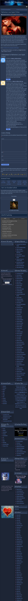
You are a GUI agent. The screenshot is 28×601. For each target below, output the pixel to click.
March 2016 (19, 584)
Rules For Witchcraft (20, 265)
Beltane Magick (19, 284)
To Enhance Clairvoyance (7, 231)
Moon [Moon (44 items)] (18, 400)
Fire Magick (19, 314)
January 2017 (19, 567)
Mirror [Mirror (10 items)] (16, 400)
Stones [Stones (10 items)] (25, 405)
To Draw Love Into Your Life (21, 9)
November (5, 402)
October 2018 (19, 536)
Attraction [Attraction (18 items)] (17, 387)
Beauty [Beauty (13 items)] (21, 387)
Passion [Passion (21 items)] (18, 402)
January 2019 (19, 531)
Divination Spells (20, 307)
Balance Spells (19, 277)
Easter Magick (19, 309)
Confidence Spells (20, 301)
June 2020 (18, 513)
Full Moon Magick (20, 319)
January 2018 (19, 546)
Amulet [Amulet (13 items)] (20, 386)
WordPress (10, 599)
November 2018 (20, 534)
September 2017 (20, 553)
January (4, 386)
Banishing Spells (20, 278)
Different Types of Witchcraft (20, 251)
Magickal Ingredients (20, 440)
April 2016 (18, 583)
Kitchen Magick (9, 50)
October (4, 400)
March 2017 (19, 564)
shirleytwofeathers (19, 14)
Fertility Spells (19, 312)
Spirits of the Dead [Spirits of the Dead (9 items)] (20, 405)
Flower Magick (19, 316)
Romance (9, 51)
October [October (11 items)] (25, 400)
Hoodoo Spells (19, 328)
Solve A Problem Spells (21, 373)
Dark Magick (19, 302)
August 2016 (19, 576)
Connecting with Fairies (6, 228)
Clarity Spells (19, 297)
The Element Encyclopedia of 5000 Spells (11, 48)
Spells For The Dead (20, 375)
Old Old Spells (19, 349)
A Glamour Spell (14, 181)
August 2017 (19, 555)
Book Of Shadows (14, 2)
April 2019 (18, 525)
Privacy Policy (5, 446)
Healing (4, 434)
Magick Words (19, 340)
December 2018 (20, 532)
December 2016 (20, 569)
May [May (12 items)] (21, 399)
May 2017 (18, 560)
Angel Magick (19, 275)
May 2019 (18, 524)
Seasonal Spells (20, 368)
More (4, 441)
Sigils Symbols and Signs (21, 443)
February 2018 (19, 545)
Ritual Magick (19, 363)
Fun (3, 439)
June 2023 (18, 506)
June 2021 (18, 508)
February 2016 (19, 586)
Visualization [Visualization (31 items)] (23, 407)
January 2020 (19, 515)
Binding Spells (19, 285)
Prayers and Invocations (21, 354)
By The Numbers (20, 433)
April (4, 391)
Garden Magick (19, 321)
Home (4, 428)
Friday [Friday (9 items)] (18, 392)
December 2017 (20, 548)
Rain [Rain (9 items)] (24, 402)
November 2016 (20, 571)
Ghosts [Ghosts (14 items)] (26, 392)
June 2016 (18, 579)
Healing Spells (19, 326)
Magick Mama (19, 481)
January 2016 (19, 588)
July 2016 (18, 578)
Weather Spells (19, 378)
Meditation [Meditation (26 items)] (24, 399)
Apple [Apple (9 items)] (25, 386)
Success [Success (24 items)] (16, 407)
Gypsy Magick (19, 254)
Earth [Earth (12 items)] (18, 390)
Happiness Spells (20, 323)
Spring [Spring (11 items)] (23, 405)
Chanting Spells (19, 292)
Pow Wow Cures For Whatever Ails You (20, 263)
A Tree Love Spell (3, 181)
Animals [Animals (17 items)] (23, 386)
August (4, 398)
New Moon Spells (20, 347)
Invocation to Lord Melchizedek (8, 224)
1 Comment (9, 226)
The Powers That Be (20, 445)
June (4, 395)
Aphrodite (23, 50)
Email (2, 156)
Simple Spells (19, 371)
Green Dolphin (19, 491)
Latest (5, 218)
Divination (18, 434)
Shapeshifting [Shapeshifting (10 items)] (25, 403)
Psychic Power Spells (21, 358)
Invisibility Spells (20, 332)
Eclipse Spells (19, 311)
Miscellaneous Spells (20, 344)
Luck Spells (19, 338)
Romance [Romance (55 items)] (17, 404)
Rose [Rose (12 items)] (20, 403)
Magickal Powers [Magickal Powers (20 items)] (23, 397)
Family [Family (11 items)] (24, 390)
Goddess (5, 51)
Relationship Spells (20, 359)
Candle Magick (19, 290)
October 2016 (19, 572)
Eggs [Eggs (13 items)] (20, 390)
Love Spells (14, 50)
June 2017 (18, 558)
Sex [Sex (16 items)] (22, 403)
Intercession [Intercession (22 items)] (17, 396)
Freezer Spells (19, 318)
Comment (2, 139)
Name (2, 152)
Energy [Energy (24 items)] (22, 390)
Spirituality (5, 432)
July (3, 396)
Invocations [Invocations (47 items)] (21, 396)
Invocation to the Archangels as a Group (9, 221)
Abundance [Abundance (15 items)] (17, 386)
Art (3, 437)
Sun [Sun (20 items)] (19, 407)
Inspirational (5, 435)
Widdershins (19, 447)
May (3, 393)
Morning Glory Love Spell (25, 182)
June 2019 (18, 522)
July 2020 (18, 512)
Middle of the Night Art (21, 489)
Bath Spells (19, 282)
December (5, 403)
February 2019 (19, 529)
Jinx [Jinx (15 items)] (16, 397)
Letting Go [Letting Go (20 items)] (18, 397)
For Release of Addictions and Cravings (9, 235)
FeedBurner (9, 284)
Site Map (4, 442)
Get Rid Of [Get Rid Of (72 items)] (22, 392)
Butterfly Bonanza (20, 493)
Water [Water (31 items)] (21, 408)
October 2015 (19, 591)
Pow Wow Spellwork (20, 352)
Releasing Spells (20, 361)
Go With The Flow (20, 486)
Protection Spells (20, 356)
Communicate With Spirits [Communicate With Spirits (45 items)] (21, 389)
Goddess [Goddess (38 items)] (18, 394)
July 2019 (18, 520)
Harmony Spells (19, 325)
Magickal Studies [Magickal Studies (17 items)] (18, 399)
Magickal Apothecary (20, 438)
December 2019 (20, 517)
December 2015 (20, 590)
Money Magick (19, 345)
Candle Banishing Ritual (5, 9)
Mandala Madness (20, 488)
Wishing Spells (19, 380)
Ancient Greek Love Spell (9, 182)
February (4, 388)
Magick (4, 430)
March (4, 389)
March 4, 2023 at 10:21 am (18, 81)
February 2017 (19, 565)
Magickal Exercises (20, 342)
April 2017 (18, 562)
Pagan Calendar (20, 441)
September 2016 (20, 574)
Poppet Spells (19, 351)
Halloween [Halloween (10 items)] (22, 394)
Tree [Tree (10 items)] (20, 407)
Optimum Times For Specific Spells (20, 259)
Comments (23, 218)
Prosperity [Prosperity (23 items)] (21, 402)
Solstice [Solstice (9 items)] (16, 405)
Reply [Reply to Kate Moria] (8, 79)
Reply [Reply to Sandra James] (8, 129)
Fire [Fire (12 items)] (26, 390)
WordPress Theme (15, 599)
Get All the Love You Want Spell (19, 182)
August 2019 (19, 519)
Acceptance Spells (20, 273)
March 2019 (19, 527)
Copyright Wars (6, 444)
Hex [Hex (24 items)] (24, 394)
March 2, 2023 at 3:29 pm (16, 58)
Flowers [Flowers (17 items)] (16, 392)
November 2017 (20, 550)
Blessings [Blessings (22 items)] (23, 387)
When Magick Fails (20, 267)
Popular (14, 218)
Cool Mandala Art (20, 482)
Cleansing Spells (20, 299)
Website (2, 160)
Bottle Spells (19, 287)
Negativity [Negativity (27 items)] (22, 400)
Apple (2, 51)
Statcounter (17, 500)
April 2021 (18, 510)
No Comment (9, 222)
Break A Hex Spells (20, 289)
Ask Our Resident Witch (21, 247)
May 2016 (18, 581)
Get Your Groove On (20, 484)
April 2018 (18, 541)
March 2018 (19, 543)
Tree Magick (19, 376)
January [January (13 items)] (26, 395)
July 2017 (18, 557)
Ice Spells (18, 330)
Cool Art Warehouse (20, 495)
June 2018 (18, 539)
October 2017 (19, 552)
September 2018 (20, 538)
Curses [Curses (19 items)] (16, 390)
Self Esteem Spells (20, 369)
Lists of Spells (19, 335)
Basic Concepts (19, 249)
